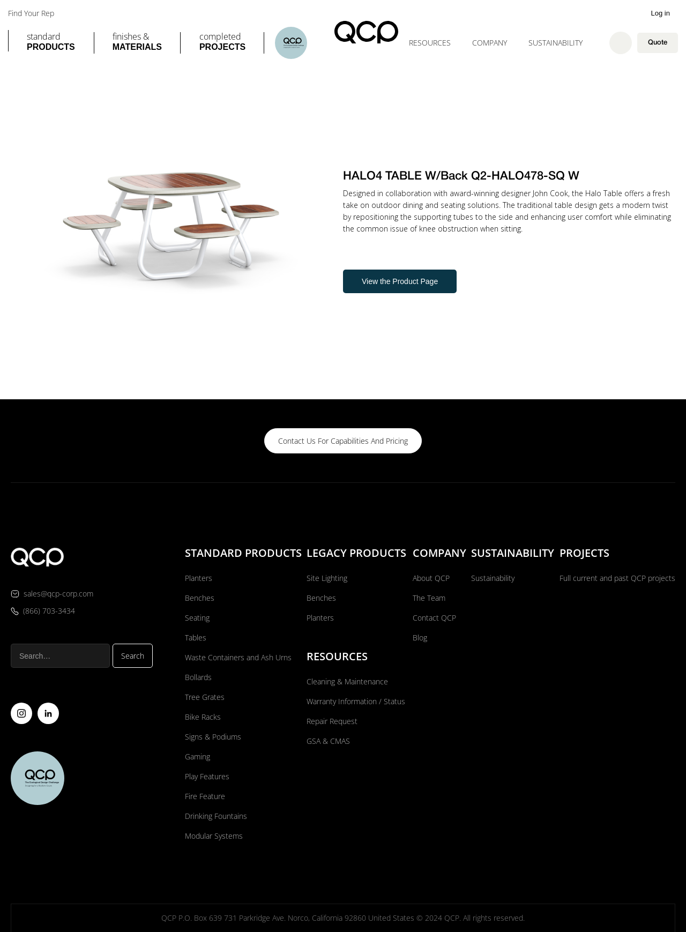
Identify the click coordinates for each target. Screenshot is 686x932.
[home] (366, 32)
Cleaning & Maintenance (347, 681)
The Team (429, 597)
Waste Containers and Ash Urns (238, 657)
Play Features (207, 776)
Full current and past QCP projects (617, 577)
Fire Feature (205, 796)
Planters (198, 577)
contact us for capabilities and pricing (343, 440)
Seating (197, 617)
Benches (199, 597)
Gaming (197, 756)
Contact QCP (434, 617)
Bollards (198, 677)
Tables (195, 637)
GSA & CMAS (328, 740)
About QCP (431, 577)
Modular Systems (214, 835)
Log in (660, 13)
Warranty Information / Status (357, 701)
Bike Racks (203, 716)
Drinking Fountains (216, 815)
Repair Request (332, 720)
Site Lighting (327, 577)
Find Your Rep (31, 13)
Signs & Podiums (213, 736)
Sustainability (555, 43)
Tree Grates (205, 696)
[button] (51, 42)
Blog (420, 637)
